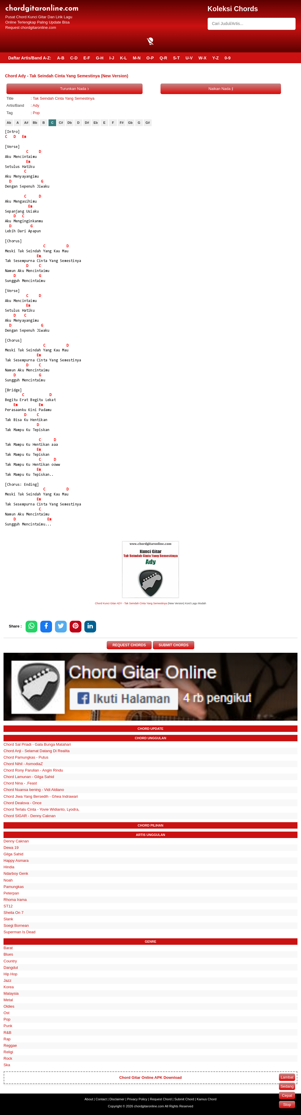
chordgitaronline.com (41, 8)
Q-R (163, 58)
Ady (36, 105)
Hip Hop (10, 974)
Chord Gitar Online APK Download (150, 1077)
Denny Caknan (16, 841)
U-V (189, 58)
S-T (176, 58)
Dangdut (11, 967)
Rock (8, 1058)
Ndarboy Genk (16, 873)
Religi (8, 1052)
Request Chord (161, 1099)
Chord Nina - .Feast (20, 783)
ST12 (8, 906)
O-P (150, 58)
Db (70, 122)
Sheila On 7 (14, 912)
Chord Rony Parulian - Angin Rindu (33, 770)
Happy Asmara (16, 860)
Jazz (7, 980)
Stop (287, 1104)
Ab (9, 122)
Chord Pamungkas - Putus (26, 757)
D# (87, 122)
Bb (35, 122)
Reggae (10, 1045)
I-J (111, 58)
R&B (7, 1032)
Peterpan (11, 893)
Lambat (287, 1077)
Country (10, 961)
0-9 (227, 58)
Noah (8, 880)
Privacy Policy (137, 1099)
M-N (137, 58)
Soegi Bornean (16, 925)
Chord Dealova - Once (22, 803)
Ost (6, 1013)
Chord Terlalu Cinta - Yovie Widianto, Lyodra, (41, 809)
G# (148, 122)
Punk (8, 1026)
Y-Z (215, 58)
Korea (9, 987)
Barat (8, 948)
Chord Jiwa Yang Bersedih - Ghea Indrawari (41, 796)
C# (61, 122)
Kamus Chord (206, 1099)
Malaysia (11, 993)
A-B (60, 58)
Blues (8, 954)
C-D (74, 58)
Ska (7, 1065)
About (89, 1099)
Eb (95, 122)
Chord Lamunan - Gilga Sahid (29, 777)
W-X (202, 58)
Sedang (287, 1086)
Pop (36, 113)
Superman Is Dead (19, 932)
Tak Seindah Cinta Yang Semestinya (64, 98)
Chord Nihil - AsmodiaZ (23, 764)
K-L (123, 58)
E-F (86, 58)
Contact (101, 1099)
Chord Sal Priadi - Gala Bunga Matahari (37, 744)
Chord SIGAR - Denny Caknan (30, 816)
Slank (8, 919)
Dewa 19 (11, 847)
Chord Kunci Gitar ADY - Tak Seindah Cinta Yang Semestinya (131, 603)
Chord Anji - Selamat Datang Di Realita (37, 751)
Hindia (9, 867)
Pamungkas (14, 886)
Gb (130, 122)
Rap (7, 1039)
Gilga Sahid (13, 854)
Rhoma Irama (15, 899)
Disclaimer (116, 1099)
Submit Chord (184, 1099)
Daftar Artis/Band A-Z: (29, 58)
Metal (8, 1000)
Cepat (287, 1095)
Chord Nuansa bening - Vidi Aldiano (34, 789)
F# (121, 122)
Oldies (9, 1006)
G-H (99, 58)
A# (26, 122)
